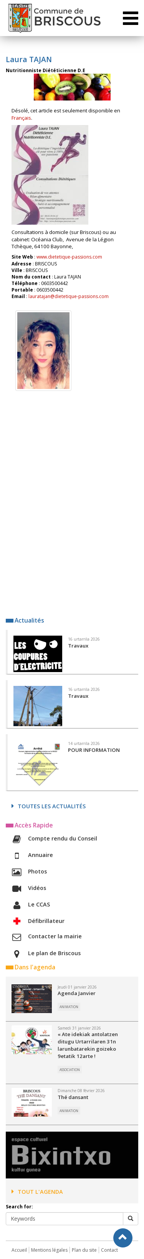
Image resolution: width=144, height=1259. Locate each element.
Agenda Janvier (77, 993)
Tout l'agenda (37, 1191)
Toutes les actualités (49, 806)
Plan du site (84, 1250)
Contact (109, 1250)
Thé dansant (73, 1097)
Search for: (19, 1206)
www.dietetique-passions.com (69, 257)
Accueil (19, 1250)
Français (21, 117)
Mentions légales (49, 1250)
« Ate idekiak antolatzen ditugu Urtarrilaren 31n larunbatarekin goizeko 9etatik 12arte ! (88, 1045)
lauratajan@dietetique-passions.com (68, 296)
